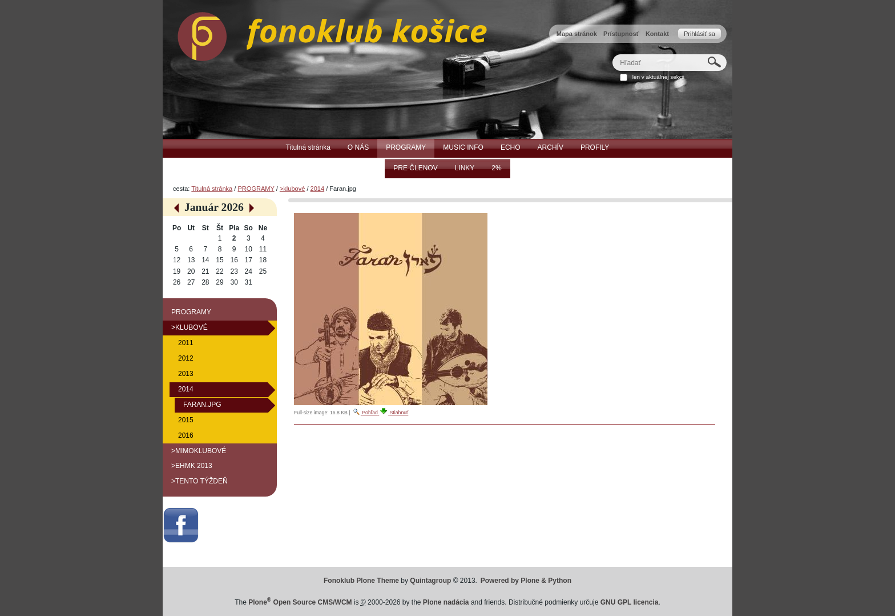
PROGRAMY (255, 188)
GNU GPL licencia (629, 602)
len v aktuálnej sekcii (658, 77)
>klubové (292, 188)
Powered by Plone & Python (526, 581)
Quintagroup (430, 581)
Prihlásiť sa (699, 33)
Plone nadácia (446, 602)
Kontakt (657, 33)
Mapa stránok (577, 33)
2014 (318, 188)
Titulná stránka (211, 188)
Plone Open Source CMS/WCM (300, 602)
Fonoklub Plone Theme (361, 581)
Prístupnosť (621, 33)
